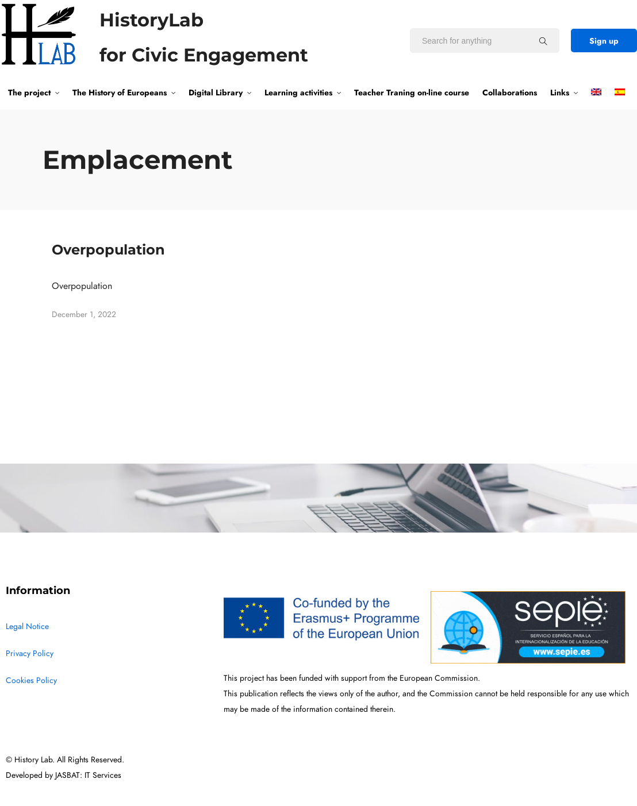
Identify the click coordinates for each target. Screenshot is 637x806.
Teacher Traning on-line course (411, 92)
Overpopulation (108, 249)
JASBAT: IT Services (88, 775)
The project (29, 92)
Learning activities (298, 92)
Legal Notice (27, 626)
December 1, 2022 (84, 314)
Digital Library (216, 92)
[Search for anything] (543, 40)
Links (559, 92)
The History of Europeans (119, 92)
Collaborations (509, 92)
